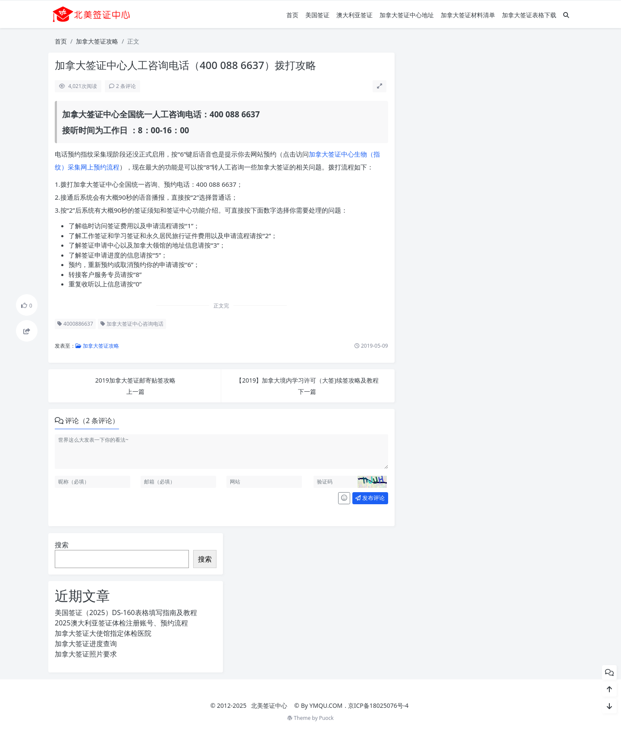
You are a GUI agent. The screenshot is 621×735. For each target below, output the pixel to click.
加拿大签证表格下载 (529, 15)
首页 (292, 15)
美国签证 (317, 15)
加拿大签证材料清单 (468, 15)
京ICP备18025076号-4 (378, 705)
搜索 (62, 545)
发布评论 (370, 498)
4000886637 (75, 323)
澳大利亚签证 (354, 15)
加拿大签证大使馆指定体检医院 (103, 633)
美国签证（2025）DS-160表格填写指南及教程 (126, 612)
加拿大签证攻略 (97, 41)
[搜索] (566, 15)
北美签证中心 (269, 705)
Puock (326, 718)
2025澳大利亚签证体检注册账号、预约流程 (121, 623)
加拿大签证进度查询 (86, 643)
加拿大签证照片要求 (86, 654)
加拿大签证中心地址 (407, 15)
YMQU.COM (326, 705)
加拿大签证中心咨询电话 (131, 323)
